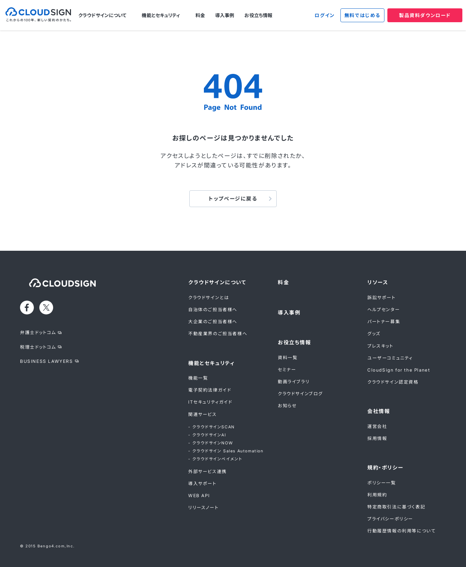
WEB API (199, 495)
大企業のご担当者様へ (212, 321)
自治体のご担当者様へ (212, 309)
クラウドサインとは (208, 297)
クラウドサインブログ (300, 393)
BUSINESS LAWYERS (46, 361)
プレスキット (380, 346)
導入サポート (202, 483)
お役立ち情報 (258, 15)
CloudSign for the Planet (398, 370)
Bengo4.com (51, 546)
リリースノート (203, 507)
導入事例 (224, 15)
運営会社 (377, 426)
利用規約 (377, 494)
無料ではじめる (362, 15)
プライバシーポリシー (390, 519)
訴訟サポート (381, 297)
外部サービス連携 (207, 471)
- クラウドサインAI (207, 434)
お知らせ (287, 405)
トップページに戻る (233, 198)
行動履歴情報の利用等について (401, 531)
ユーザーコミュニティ (390, 358)
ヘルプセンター (383, 309)
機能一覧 (198, 378)
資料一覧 (287, 357)
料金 (200, 15)
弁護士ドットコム (38, 332)
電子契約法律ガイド (209, 390)
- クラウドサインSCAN (211, 426)
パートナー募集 (383, 321)
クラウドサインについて (102, 15)
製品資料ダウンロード (425, 15)
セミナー (287, 369)
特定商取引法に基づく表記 (396, 506)
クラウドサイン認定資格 (393, 382)
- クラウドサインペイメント (215, 458)
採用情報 (377, 438)
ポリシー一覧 (381, 482)
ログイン (325, 15)
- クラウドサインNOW (210, 442)
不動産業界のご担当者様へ (217, 333)
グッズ (373, 333)
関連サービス (202, 414)
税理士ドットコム (38, 347)
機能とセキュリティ (161, 15)
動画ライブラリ (293, 381)
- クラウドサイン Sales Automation (226, 450)
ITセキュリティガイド (210, 402)
